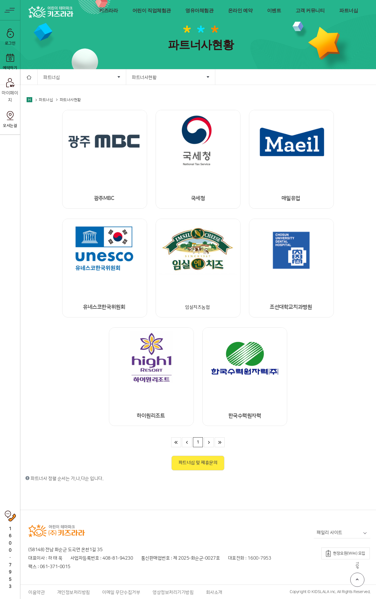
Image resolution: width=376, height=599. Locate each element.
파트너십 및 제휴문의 (198, 462)
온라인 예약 (240, 10)
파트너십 (348, 10)
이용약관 (36, 592)
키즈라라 (108, 10)
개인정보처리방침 (73, 592)
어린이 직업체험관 (151, 10)
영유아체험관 (199, 10)
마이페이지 (10, 97)
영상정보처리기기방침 (173, 592)
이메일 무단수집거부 (121, 592)
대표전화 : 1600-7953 (249, 558)
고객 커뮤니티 (310, 10)
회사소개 (214, 592)
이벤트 (274, 10)
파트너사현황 (144, 77)
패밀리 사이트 (329, 532)
